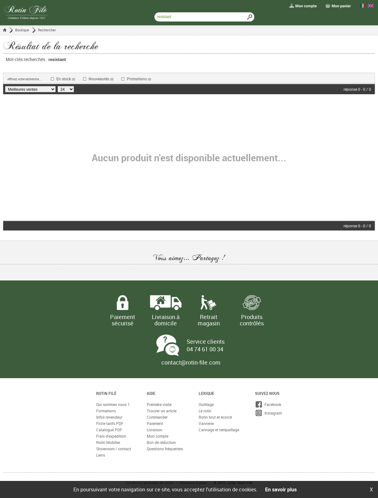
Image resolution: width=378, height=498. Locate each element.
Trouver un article (162, 410)
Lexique (206, 393)
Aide (151, 393)
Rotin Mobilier (108, 442)
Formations (106, 410)
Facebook (268, 404)
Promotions (139, 79)
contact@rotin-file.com (190, 362)
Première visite (159, 404)
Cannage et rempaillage (219, 429)
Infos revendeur (109, 417)
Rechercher (47, 30)
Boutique (22, 30)
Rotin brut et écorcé (215, 417)
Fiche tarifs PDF (109, 423)
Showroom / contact (113, 448)
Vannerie (206, 423)
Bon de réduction (161, 442)
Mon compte (157, 436)
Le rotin (205, 410)
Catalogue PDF (109, 429)
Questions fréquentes (165, 448)
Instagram (268, 412)
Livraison (154, 429)
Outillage (206, 404)
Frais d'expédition (111, 436)
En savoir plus (281, 489)
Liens (100, 455)
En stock (65, 79)
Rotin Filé (106, 393)
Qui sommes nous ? (112, 404)
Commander (157, 417)
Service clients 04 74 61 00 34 (206, 345)
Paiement (155, 423)
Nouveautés (101, 79)
